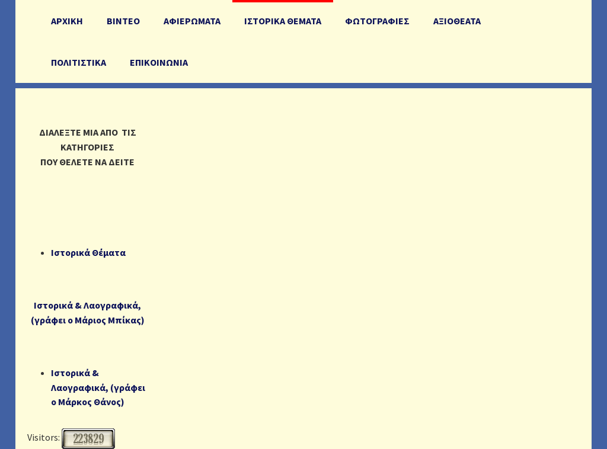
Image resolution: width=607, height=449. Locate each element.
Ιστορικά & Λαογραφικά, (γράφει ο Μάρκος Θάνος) (98, 387)
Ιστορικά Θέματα (88, 252)
